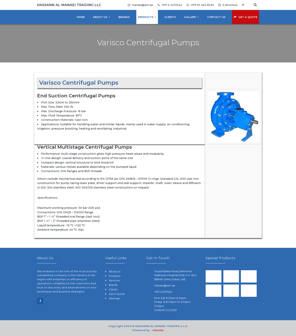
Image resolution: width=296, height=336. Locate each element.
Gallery (190, 17)
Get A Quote (247, 17)
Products (145, 17)
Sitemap (114, 298)
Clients (170, 17)
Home (81, 17)
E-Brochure (228, 4)
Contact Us (216, 17)
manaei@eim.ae (140, 4)
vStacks (158, 330)
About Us (100, 17)
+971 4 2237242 (170, 4)
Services (114, 280)
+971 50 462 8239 (201, 4)
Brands (124, 17)
